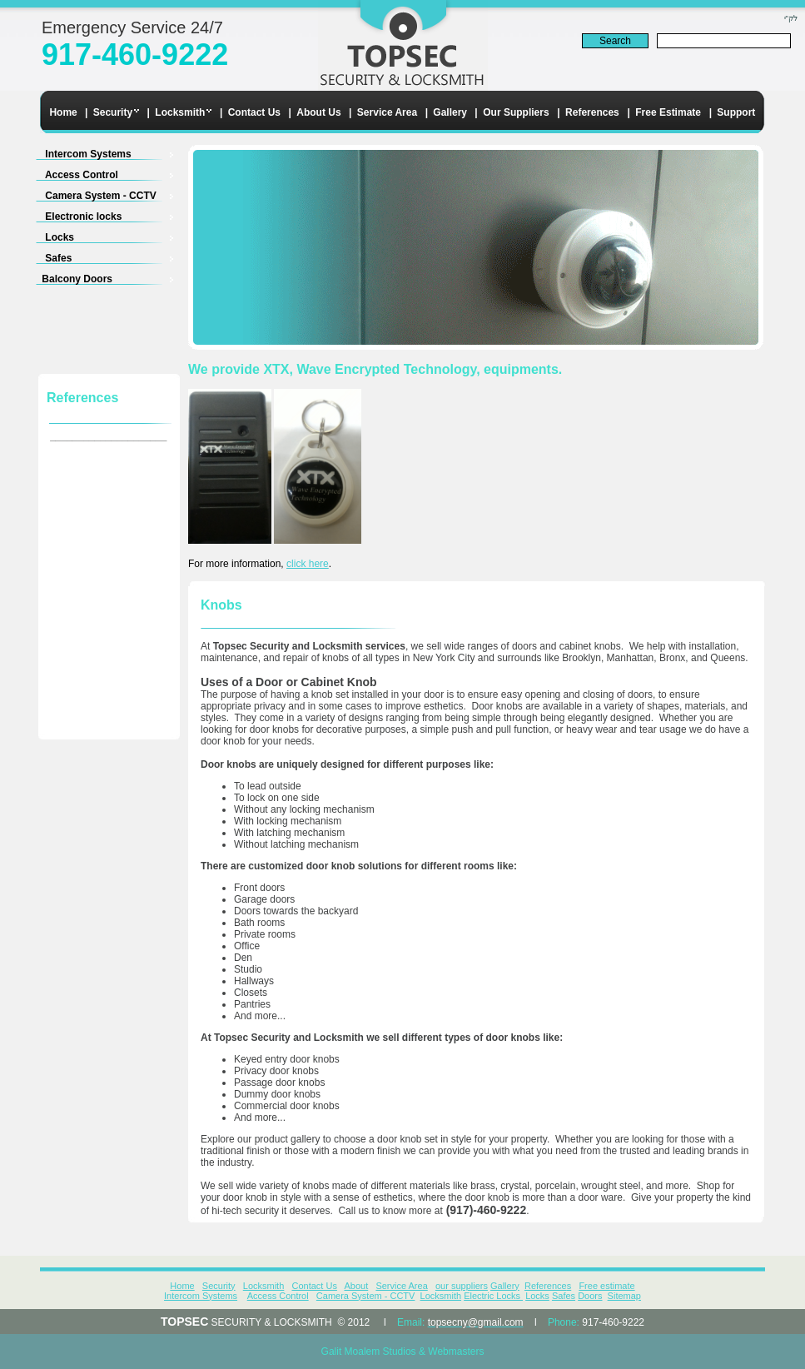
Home (63, 112)
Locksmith (180, 112)
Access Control (62, 175)
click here (307, 564)
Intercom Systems (69, 154)
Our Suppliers (516, 112)
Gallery (450, 112)
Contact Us (254, 112)
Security (112, 112)
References (592, 112)
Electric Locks (493, 1296)
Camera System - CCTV (82, 196)
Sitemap (624, 1296)
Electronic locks (64, 216)
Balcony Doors (59, 279)
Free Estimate (668, 112)
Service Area (387, 112)
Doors (590, 1296)
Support (736, 112)
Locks (40, 237)
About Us (318, 112)
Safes (39, 258)
